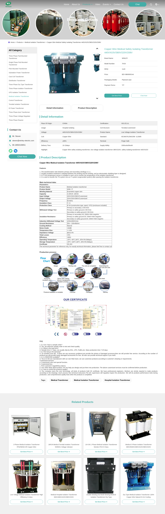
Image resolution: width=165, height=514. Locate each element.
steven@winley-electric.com (23, 141)
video (97, 4)
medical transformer (59, 380)
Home (66, 4)
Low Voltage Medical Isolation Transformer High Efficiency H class (26, 496)
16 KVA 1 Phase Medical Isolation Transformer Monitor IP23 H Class (101, 446)
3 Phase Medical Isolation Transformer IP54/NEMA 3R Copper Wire (26, 446)
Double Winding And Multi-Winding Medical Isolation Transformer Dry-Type (101, 496)
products (87, 4)
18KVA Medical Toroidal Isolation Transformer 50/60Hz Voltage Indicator (63, 446)
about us (76, 4)
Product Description (87, 108)
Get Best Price (119, 95)
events (107, 4)
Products (20, 42)
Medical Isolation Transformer (35, 42)
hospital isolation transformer (117, 380)
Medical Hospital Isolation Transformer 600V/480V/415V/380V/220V (64, 496)
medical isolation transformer (86, 380)
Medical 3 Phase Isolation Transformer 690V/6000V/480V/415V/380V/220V (138, 446)
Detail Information (54, 108)
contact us (118, 4)
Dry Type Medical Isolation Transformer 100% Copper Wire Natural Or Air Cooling (138, 496)
